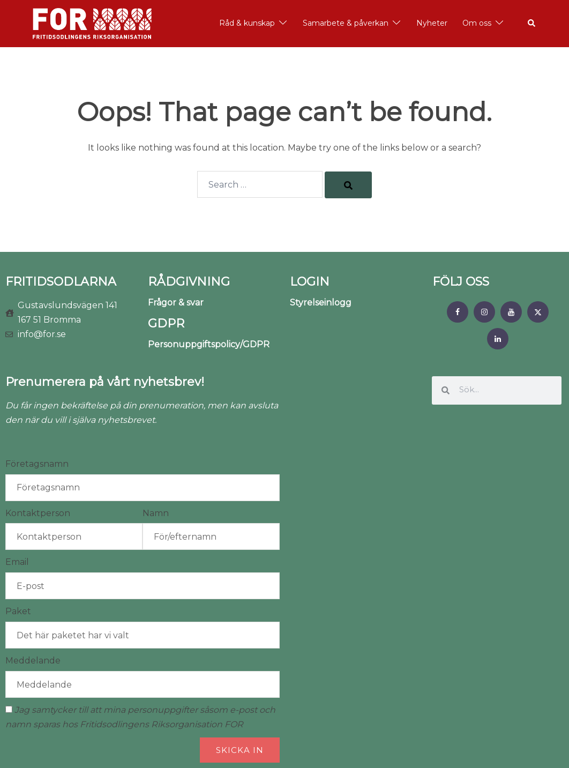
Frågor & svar (176, 302)
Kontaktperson (37, 513)
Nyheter (431, 23)
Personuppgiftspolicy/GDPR (208, 344)
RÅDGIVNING (189, 281)
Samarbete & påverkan (345, 23)
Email (17, 562)
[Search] (348, 185)
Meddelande (33, 660)
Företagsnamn (37, 464)
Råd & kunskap (247, 23)
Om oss (476, 23)
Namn (156, 513)
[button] (532, 23)
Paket (18, 611)
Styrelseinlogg (320, 302)
